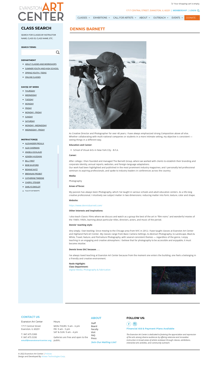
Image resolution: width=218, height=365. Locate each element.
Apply (57, 52)
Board (94, 326)
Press (94, 338)
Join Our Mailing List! (103, 342)
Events (176, 17)
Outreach (159, 17)
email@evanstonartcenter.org (36, 340)
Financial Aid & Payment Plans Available (150, 328)
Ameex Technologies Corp (53, 356)
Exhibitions (100, 17)
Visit (93, 332)
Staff (93, 323)
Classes (82, 17)
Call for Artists (123, 17)
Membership (180, 10)
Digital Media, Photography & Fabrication (90, 269)
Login (192, 10)
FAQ (93, 335)
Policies (48, 353)
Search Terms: (28, 47)
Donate (191, 17)
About (143, 17)
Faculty (94, 329)
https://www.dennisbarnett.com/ (86, 205)
